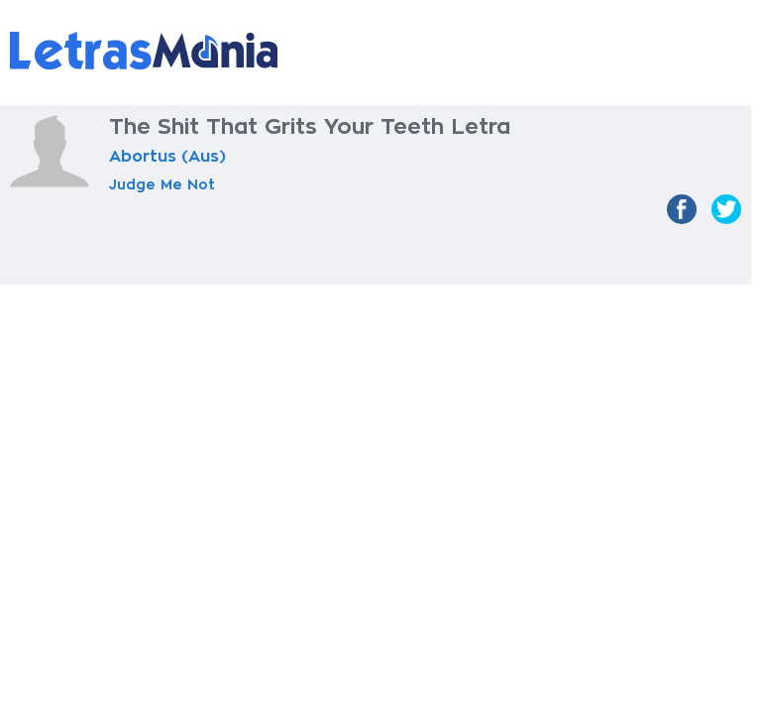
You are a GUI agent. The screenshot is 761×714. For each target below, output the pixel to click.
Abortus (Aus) (167, 157)
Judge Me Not (162, 184)
